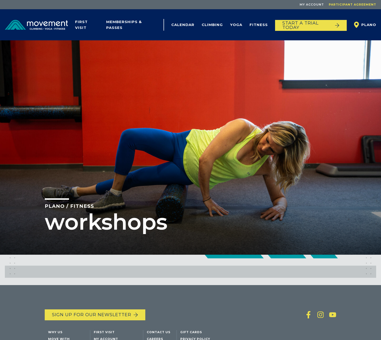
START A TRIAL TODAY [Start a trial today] (300, 25)
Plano (368, 24)
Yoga (236, 24)
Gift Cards (191, 332)
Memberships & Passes (124, 24)
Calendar (182, 24)
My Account (312, 4)
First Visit (81, 24)
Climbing (212, 24)
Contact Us (158, 332)
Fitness (259, 24)
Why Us (55, 332)
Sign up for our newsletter (91, 314)
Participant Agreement (352, 4)
